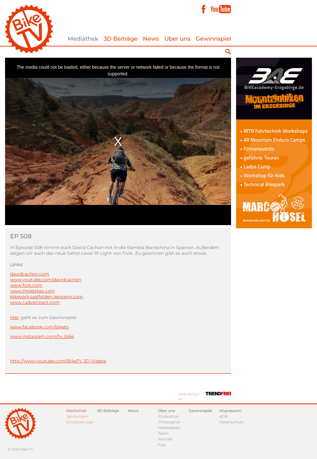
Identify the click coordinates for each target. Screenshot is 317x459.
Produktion (168, 416)
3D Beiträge (120, 38)
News (151, 38)
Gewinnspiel (213, 38)
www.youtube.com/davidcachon (45, 279)
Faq (161, 444)
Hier (14, 317)
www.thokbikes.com (32, 291)
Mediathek (83, 38)
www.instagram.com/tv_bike (42, 336)
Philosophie (169, 422)
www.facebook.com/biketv (39, 327)
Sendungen (77, 416)
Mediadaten (169, 427)
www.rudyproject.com (34, 302)
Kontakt (165, 439)
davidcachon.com (29, 274)
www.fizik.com (26, 285)
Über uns (177, 38)
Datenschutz (231, 422)
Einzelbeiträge (79, 422)
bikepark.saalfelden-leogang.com (46, 296)
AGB (223, 416)
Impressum (230, 410)
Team (163, 433)
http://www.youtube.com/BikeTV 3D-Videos (58, 361)
